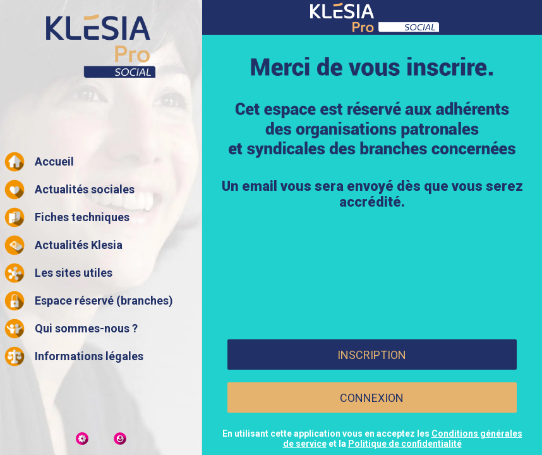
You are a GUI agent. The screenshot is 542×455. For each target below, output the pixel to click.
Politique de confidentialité (405, 444)
